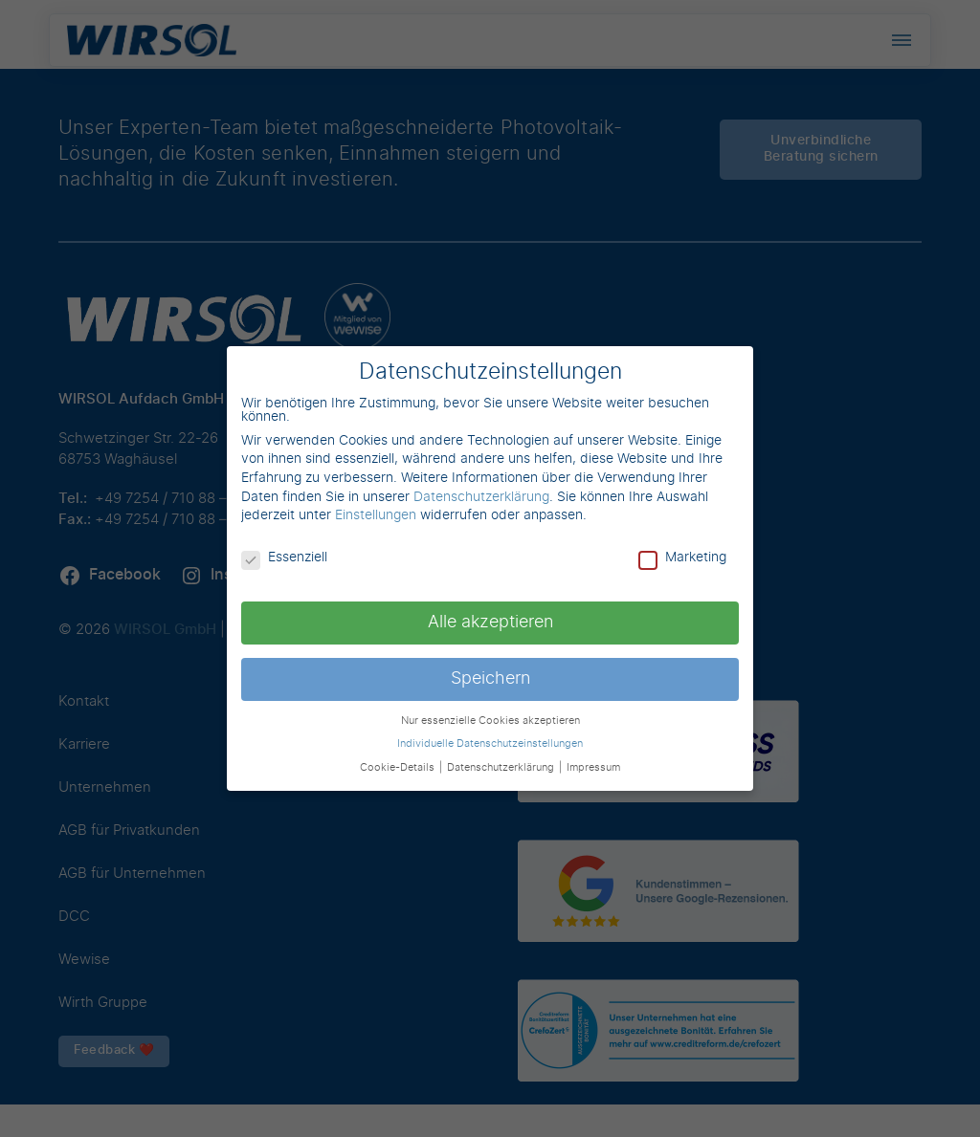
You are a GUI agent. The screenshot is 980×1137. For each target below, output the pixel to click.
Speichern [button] (490, 679)
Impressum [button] (593, 768)
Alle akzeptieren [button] (490, 622)
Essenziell (284, 557)
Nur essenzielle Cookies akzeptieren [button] (490, 721)
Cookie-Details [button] (398, 768)
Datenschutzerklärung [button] (502, 768)
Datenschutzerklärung (481, 497)
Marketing (682, 557)
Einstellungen (375, 515)
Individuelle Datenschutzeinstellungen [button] (490, 744)
